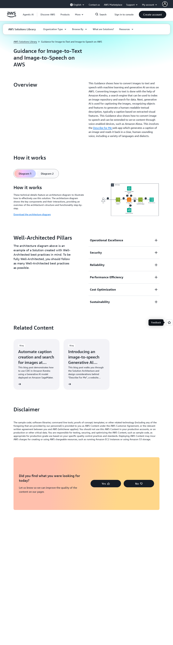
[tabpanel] (86, 200)
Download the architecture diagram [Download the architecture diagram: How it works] (32, 214)
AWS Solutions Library (25, 41)
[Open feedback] (169, 322)
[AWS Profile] (165, 4)
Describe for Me (102, 128)
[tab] (25, 173)
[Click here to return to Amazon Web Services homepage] (11, 16)
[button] (48, 14)
